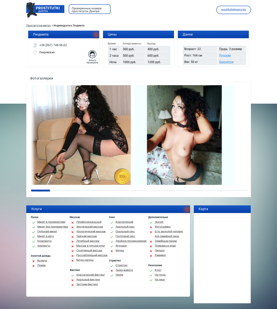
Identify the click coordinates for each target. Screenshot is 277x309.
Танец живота (124, 270)
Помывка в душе (165, 245)
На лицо (160, 279)
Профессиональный (88, 221)
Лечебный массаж (87, 240)
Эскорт (159, 221)
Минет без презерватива (52, 226)
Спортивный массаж (89, 250)
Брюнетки (226, 62)
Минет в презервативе (51, 221)
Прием (41, 265)
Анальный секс (125, 226)
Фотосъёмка (163, 226)
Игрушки (121, 245)
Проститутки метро (38, 25)
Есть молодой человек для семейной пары (169, 234)
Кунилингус (44, 240)
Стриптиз (121, 265)
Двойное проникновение (131, 240)
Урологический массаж (91, 231)
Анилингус (43, 245)
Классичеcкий (124, 221)
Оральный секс (125, 231)
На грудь (160, 274)
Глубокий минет (47, 231)
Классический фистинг (90, 274)
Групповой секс (125, 236)
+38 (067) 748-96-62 (53, 45)
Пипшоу (160, 250)
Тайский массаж (86, 236)
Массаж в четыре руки (90, 245)
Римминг (160, 255)
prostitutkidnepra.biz (234, 9)
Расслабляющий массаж (92, 255)
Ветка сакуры (85, 259)
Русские (225, 55)
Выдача (42, 260)
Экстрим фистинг (87, 284)
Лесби (119, 274)
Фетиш (120, 250)
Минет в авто (45, 236)
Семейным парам (166, 240)
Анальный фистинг (88, 279)
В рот (158, 270)
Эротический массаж (89, 226)
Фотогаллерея (41, 78)
